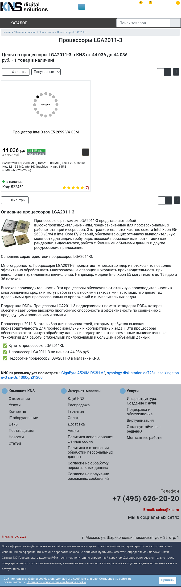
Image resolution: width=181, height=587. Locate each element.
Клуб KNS (76, 398)
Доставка (76, 424)
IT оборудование (23, 418)
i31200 (37, 377)
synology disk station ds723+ (131, 373)
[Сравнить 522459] (77, 180)
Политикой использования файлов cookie (56, 582)
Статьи (15, 443)
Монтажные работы (144, 437)
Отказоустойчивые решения (143, 429)
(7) (75, 188)
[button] (160, 72)
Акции (73, 430)
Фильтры (15, 72)
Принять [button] (167, 580)
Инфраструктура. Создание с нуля (142, 400)
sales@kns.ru (167, 509)
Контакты (17, 411)
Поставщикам (21, 430)
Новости (16, 437)
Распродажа (79, 405)
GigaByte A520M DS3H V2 (83, 373)
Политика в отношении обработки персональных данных (90, 452)
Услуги (15, 405)
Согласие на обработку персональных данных (88, 465)
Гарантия (76, 411)
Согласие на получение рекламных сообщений (88, 476)
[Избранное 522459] (85, 181)
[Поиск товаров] (143, 22)
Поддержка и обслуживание (139, 411)
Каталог (14, 23)
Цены (14, 424)
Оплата (74, 418)
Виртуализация (140, 420)
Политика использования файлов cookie (90, 439)
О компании (19, 398)
